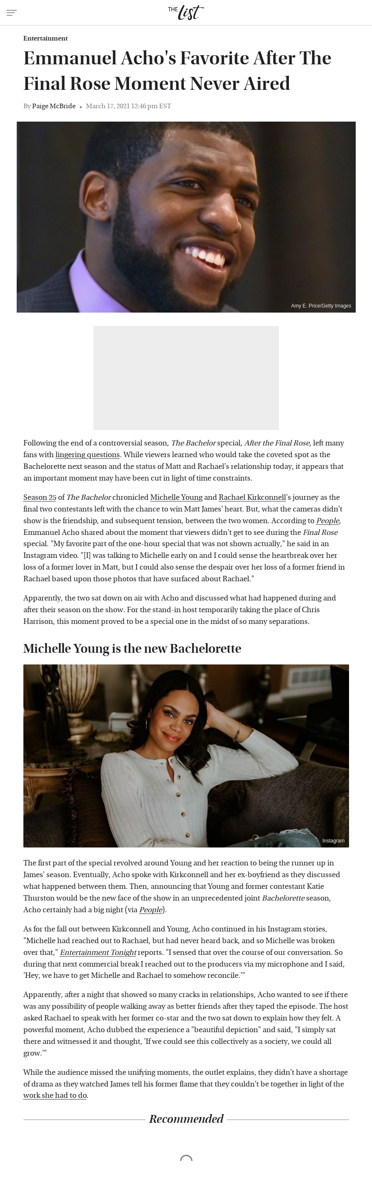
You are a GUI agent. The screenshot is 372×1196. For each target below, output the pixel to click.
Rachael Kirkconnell (252, 497)
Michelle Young (176, 497)
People (150, 910)
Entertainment (45, 38)
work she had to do (54, 1095)
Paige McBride (54, 106)
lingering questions (88, 454)
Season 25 (39, 497)
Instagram (333, 840)
